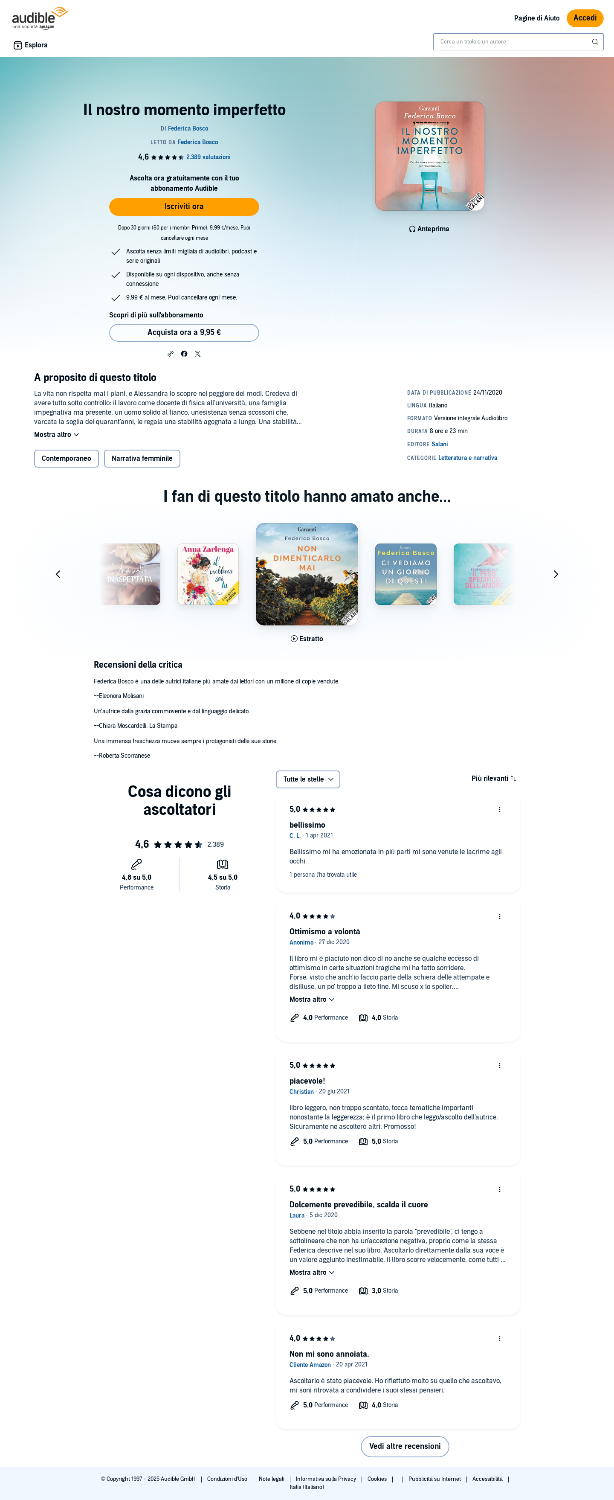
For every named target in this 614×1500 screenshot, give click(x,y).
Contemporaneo (66, 458)
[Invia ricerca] (596, 41)
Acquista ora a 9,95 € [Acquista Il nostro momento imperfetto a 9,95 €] (184, 332)
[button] (170, 353)
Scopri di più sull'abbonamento (156, 315)
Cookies (378, 1479)
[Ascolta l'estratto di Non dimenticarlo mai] (307, 639)
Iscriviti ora (184, 206)
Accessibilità (488, 1479)
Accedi (585, 18)
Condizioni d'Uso (228, 1479)
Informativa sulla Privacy (326, 1479)
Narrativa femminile (142, 458)
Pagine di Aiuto (537, 18)
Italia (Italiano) (307, 1487)
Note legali (272, 1479)
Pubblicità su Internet (435, 1479)
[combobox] (518, 41)
